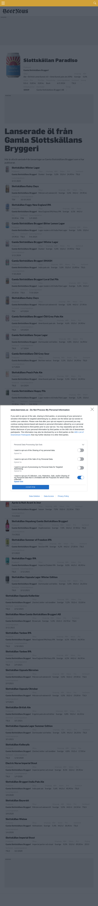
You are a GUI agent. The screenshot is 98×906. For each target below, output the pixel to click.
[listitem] (49, 444)
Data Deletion (34, 496)
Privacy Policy (63, 496)
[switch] (80, 450)
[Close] (93, 410)
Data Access (49, 496)
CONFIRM (30, 487)
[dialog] (49, 453)
